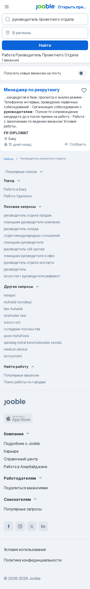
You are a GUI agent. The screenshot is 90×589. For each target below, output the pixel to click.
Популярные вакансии (21, 375)
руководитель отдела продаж (28, 215)
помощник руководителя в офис (29, 256)
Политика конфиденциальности (32, 560)
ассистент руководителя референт (32, 276)
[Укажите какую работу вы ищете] (45, 19)
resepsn (10, 295)
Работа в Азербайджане (25, 466)
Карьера (11, 451)
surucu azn (12, 322)
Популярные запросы (23, 509)
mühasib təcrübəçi (18, 302)
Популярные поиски (24, 171)
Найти (45, 45)
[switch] (82, 73)
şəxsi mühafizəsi (16, 336)
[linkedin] (43, 526)
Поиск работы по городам (25, 382)
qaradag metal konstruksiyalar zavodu (33, 342)
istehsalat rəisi (15, 315)
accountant (13, 356)
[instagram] (20, 526)
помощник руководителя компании (32, 222)
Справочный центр (21, 459)
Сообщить (75, 144)
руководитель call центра (24, 249)
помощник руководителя (23, 242)
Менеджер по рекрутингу (32, 89)
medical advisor (15, 349)
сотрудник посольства (22, 329)
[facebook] (8, 526)
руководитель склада (21, 229)
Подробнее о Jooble (22, 443)
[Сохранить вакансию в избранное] (84, 90)
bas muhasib (13, 309)
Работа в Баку (15, 189)
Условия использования (25, 549)
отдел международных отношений (32, 235)
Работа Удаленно (18, 196)
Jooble (35, 578)
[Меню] (7, 7)
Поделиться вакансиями (26, 487)
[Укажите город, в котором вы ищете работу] (45, 33)
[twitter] (31, 526)
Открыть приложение (73, 7)
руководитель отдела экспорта (29, 262)
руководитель (15, 269)
